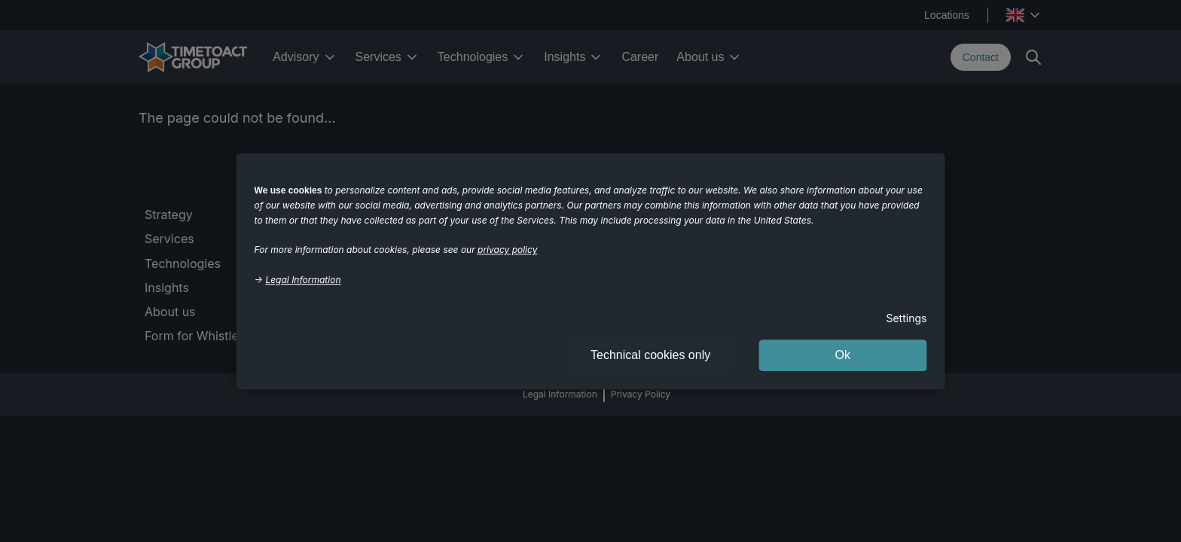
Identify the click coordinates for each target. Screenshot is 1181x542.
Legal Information (302, 279)
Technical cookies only (650, 355)
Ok (842, 355)
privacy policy (507, 249)
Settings (906, 318)
